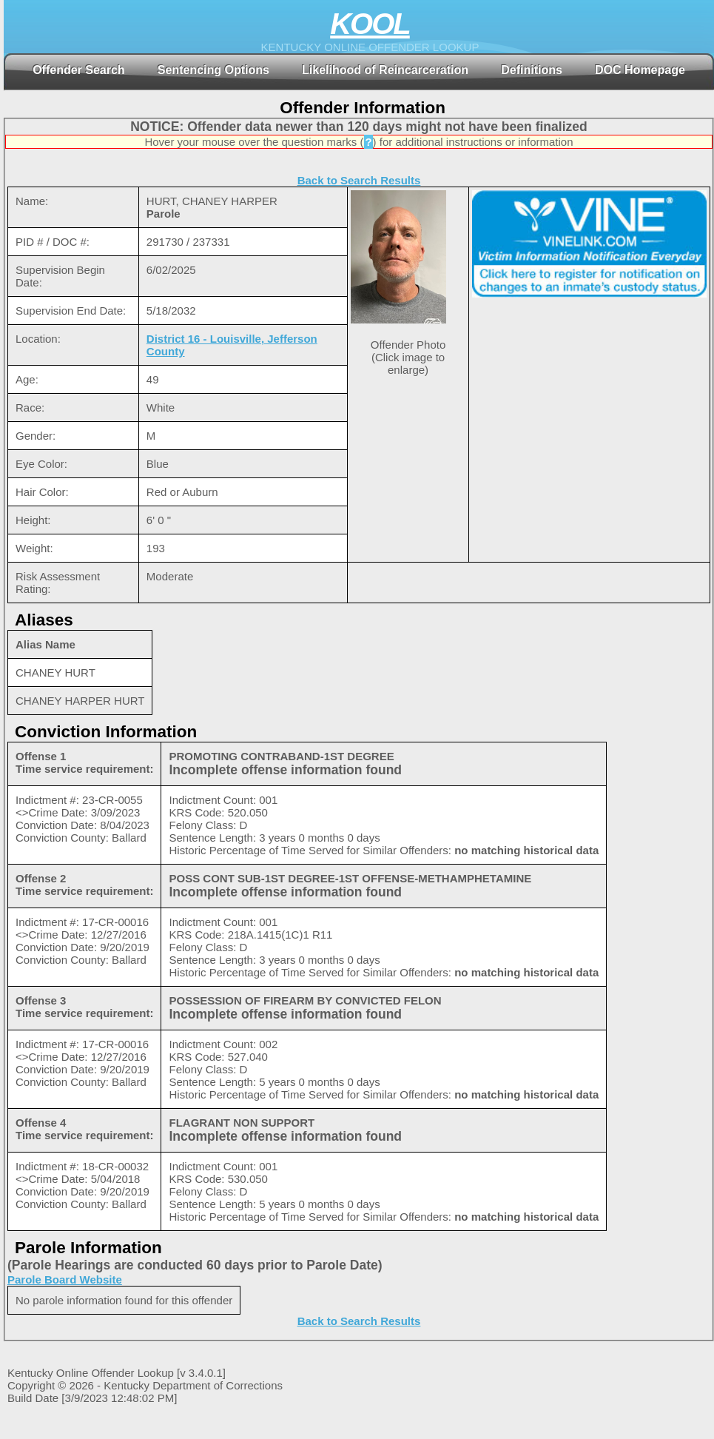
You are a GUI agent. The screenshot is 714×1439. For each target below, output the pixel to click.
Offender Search (78, 70)
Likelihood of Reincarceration (385, 70)
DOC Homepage (640, 70)
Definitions (531, 70)
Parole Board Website (64, 1279)
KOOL (370, 23)
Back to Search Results (359, 180)
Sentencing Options (213, 70)
